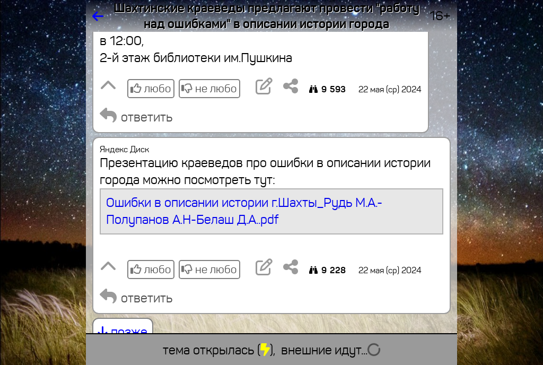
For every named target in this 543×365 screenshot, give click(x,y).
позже (122, 332)
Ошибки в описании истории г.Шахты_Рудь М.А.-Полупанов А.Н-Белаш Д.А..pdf (244, 211)
